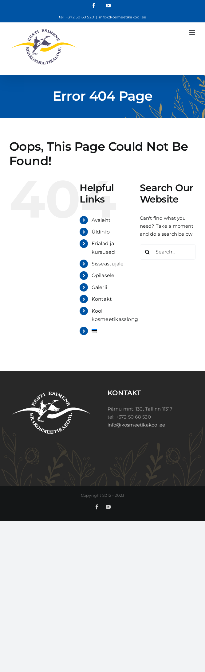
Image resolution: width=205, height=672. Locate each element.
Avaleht (101, 220)
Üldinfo (101, 232)
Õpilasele (103, 275)
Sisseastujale (108, 264)
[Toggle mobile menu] (192, 32)
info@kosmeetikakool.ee (122, 17)
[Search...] (168, 252)
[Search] (147, 252)
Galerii (99, 287)
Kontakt (102, 299)
